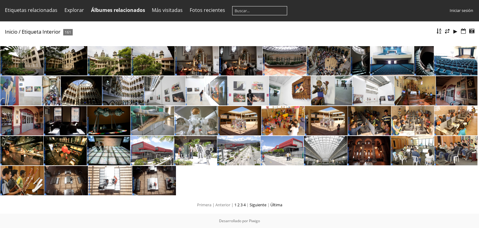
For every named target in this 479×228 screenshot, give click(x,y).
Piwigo (254, 220)
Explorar (74, 10)
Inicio (11, 31)
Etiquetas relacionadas (31, 10)
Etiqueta (31, 31)
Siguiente (258, 205)
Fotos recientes (207, 10)
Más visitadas (167, 10)
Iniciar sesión (461, 10)
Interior (51, 31)
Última (276, 205)
